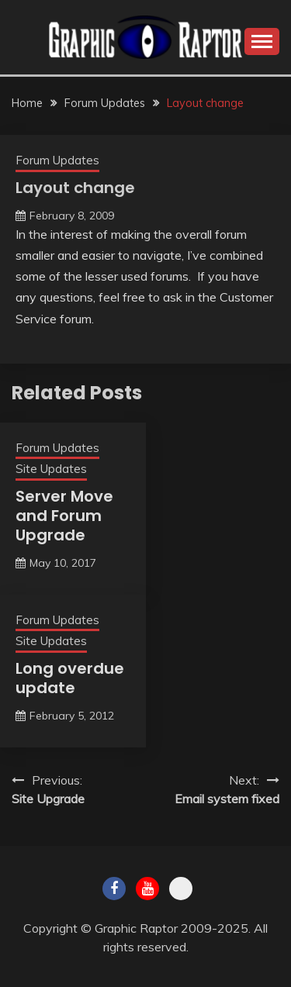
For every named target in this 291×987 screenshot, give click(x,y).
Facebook (114, 888)
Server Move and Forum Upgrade (64, 515)
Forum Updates (57, 160)
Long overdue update (70, 678)
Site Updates (51, 468)
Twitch (180, 888)
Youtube (147, 888)
